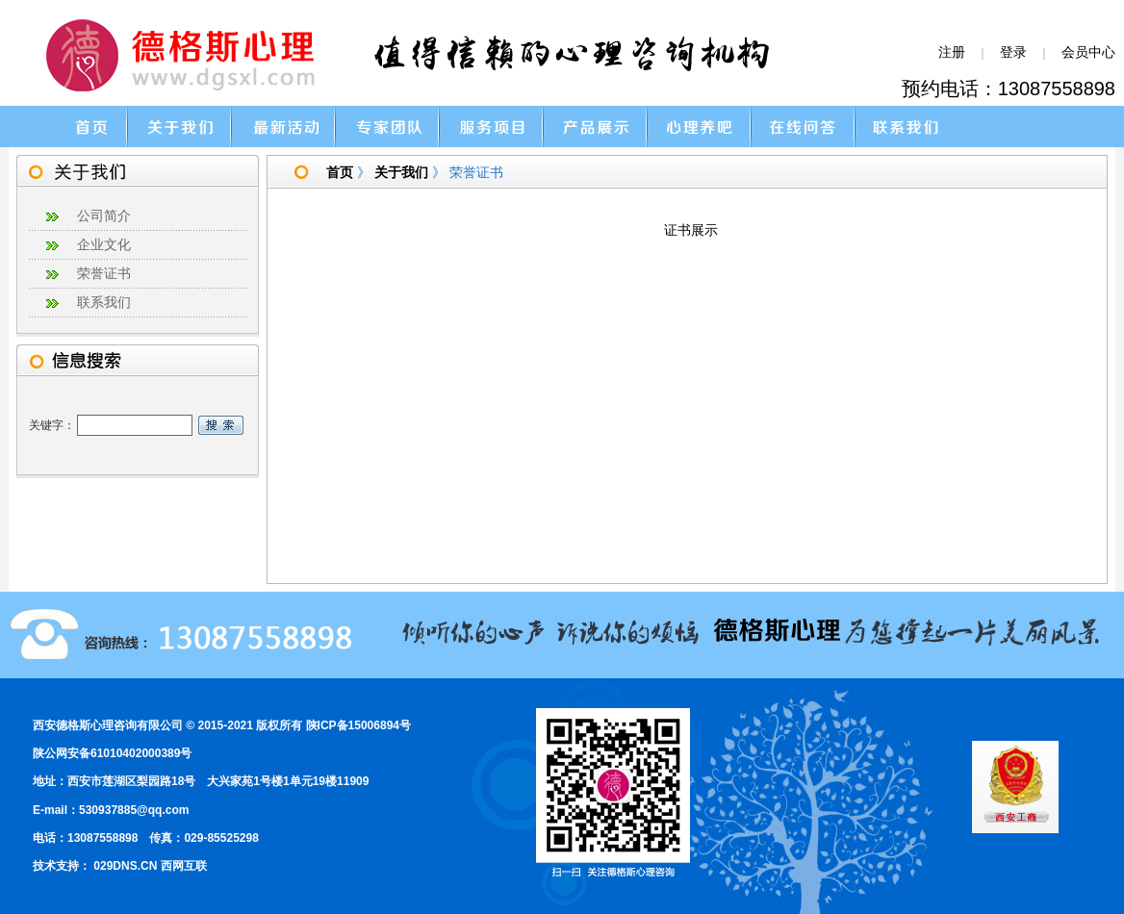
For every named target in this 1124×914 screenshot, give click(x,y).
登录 (1013, 52)
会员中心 (1088, 52)
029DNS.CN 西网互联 (149, 866)
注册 (951, 52)
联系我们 (104, 302)
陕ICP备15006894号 (358, 725)
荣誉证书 (104, 274)
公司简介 (104, 216)
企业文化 (104, 245)
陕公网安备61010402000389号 (112, 753)
